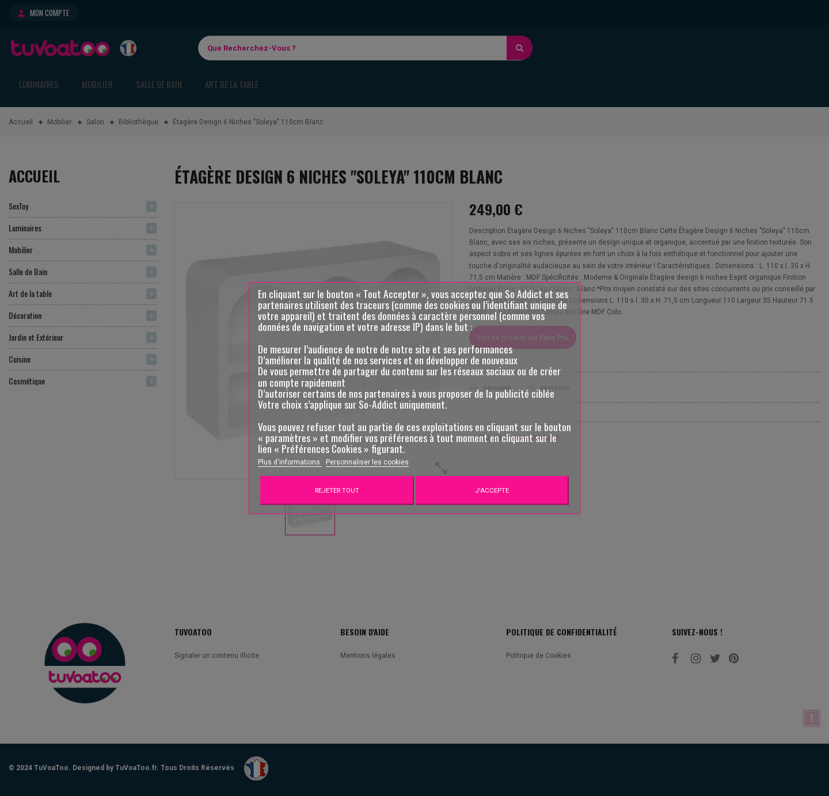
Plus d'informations (290, 462)
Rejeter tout (337, 490)
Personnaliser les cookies (367, 462)
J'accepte (492, 490)
